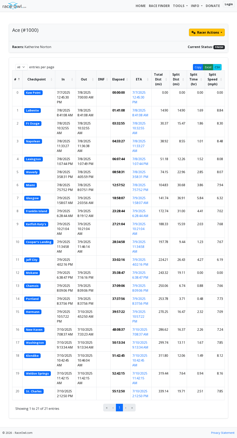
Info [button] (195, 6)
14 (17, 298)
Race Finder (159, 6)
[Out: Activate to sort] (86, 79)
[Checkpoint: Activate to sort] (39, 79)
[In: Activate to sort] (65, 79)
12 (17, 272)
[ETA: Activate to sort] (141, 79)
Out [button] (84, 79)
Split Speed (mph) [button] (212, 79)
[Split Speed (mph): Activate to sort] (215, 79)
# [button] (15, 79)
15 (17, 311)
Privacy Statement (223, 433)
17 (17, 342)
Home (141, 6)
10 (17, 242)
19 (17, 373)
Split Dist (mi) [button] (176, 79)
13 (17, 285)
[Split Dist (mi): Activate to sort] (178, 79)
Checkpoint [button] (36, 79)
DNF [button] (101, 79)
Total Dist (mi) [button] (158, 79)
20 (17, 391)
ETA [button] (139, 79)
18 (17, 355)
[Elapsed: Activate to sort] (121, 79)
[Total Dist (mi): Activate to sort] (160, 79)
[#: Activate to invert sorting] (17, 79)
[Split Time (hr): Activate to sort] (196, 79)
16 (17, 329)
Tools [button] (179, 6)
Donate (213, 6)
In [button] (63, 79)
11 (17, 259)
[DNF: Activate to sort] (103, 79)
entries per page (41, 67)
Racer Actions (206, 32)
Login (229, 4)
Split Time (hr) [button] (193, 79)
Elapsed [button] (118, 79)
